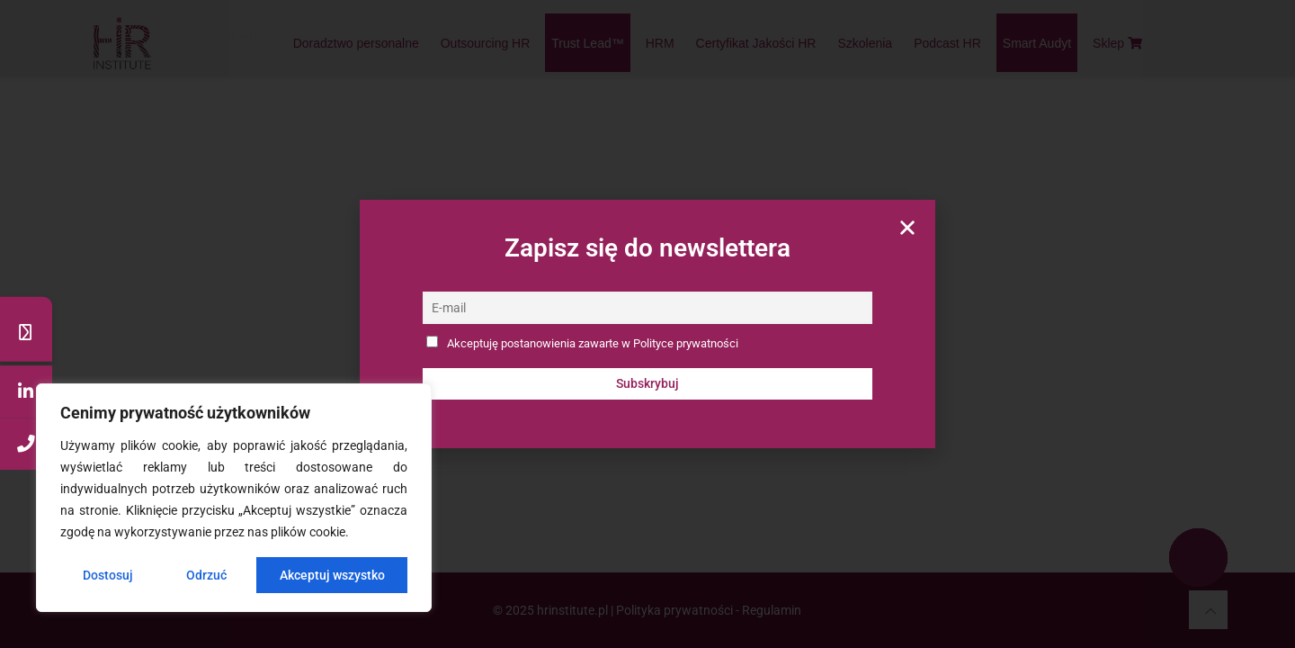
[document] (647, 324)
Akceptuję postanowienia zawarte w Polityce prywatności (592, 343)
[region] (234, 497)
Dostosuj (108, 575)
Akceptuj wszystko (332, 575)
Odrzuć (206, 575)
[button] (907, 228)
